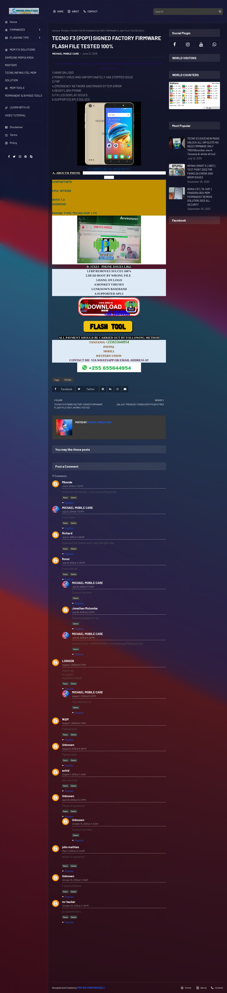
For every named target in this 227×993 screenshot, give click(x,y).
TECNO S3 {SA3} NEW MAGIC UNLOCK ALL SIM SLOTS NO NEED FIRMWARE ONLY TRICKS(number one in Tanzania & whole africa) (203, 146)
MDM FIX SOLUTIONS (20, 49)
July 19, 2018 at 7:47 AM (83, 586)
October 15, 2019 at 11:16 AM (75, 880)
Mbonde (67, 482)
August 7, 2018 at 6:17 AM (74, 723)
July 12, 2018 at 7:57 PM (73, 511)
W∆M (65, 719)
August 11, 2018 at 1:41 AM (74, 774)
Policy (11, 142)
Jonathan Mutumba (85, 608)
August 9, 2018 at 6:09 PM (74, 748)
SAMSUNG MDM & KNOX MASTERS (19, 61)
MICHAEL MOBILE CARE (65, 53)
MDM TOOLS (14, 87)
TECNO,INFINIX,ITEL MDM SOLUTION (20, 76)
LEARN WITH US (17, 107)
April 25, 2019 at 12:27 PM (74, 800)
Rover (66, 559)
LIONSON (68, 661)
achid (65, 770)
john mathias (70, 847)
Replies (69, 502)
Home (58, 11)
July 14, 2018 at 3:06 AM (73, 537)
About (73, 11)
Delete (73, 497)
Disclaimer (14, 127)
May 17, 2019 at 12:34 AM (73, 851)
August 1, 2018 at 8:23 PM (84, 696)
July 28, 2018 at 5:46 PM (83, 637)
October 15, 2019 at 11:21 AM (85, 823)
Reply (65, 497)
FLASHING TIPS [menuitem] (17, 37)
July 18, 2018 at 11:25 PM (73, 562)
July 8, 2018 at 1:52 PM (72, 486)
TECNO (64, 30)
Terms (11, 134)
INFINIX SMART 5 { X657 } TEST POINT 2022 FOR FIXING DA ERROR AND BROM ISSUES (201, 171)
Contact (90, 11)
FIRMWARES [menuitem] (15, 29)
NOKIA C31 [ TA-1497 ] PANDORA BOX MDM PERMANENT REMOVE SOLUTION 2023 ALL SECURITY (199, 196)
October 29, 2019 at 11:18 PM (75, 905)
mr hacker (68, 902)
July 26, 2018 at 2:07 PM (83, 612)
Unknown (68, 745)
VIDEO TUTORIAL (15, 115)
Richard (67, 533)
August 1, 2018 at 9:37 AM (74, 664)
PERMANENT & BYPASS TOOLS (23, 95)
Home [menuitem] (11, 22)
